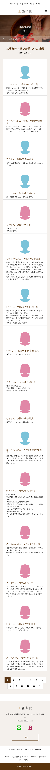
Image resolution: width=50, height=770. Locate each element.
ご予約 (25, 737)
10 (22, 686)
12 (34, 686)
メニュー (25, 757)
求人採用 (27, 760)
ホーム (7, 757)
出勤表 (33, 757)
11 (28, 686)
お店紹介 (15, 757)
